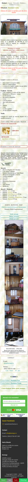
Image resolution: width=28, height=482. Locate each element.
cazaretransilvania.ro (10, 424)
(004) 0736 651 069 (9, 368)
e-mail (17, 73)
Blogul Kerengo (7, 447)
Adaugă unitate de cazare (10, 460)
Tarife (16, 480)
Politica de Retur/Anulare (10, 466)
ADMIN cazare (6, 458)
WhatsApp (23, 480)
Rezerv (3, 480)
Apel (9, 480)
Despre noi (5, 449)
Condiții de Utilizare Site (9, 461)
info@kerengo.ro (8, 363)
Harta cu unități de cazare (10, 445)
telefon (11, 73)
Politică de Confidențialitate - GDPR (13, 463)
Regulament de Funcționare (10, 465)
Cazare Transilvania (8, 421)
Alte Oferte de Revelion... (9, 139)
